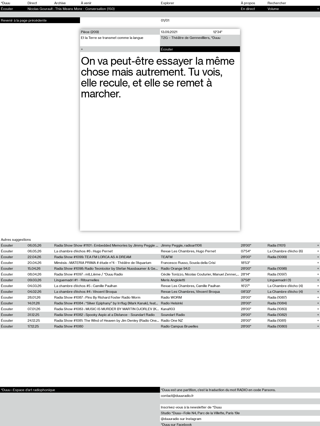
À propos (248, 3)
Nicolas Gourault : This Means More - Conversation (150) (71, 9)
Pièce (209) (90, 32)
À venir (86, 3)
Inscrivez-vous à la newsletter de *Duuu (191, 407)
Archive (60, 3)
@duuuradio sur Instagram (181, 419)
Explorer (167, 3)
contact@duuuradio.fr (177, 396)
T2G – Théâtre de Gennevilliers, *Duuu (190, 38)
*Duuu (5, 3)
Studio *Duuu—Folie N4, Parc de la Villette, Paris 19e (200, 413)
